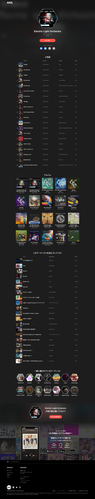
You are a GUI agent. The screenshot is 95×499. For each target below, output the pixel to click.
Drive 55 (25, 276)
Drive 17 (25, 271)
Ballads (74, 190)
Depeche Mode (65, 395)
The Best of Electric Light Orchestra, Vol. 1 (34, 191)
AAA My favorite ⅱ (27, 350)
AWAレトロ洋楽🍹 (27, 318)
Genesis (30, 382)
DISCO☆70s (26, 281)
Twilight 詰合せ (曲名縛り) (29, 329)
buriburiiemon (52, 265)
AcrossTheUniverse (53, 323)
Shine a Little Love (28, 106)
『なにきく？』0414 (27, 292)
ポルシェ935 (51, 297)
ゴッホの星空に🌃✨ (28, 260)
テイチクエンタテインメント (54, 334)
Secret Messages (34, 207)
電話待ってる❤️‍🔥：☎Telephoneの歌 (31, 339)
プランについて (10, 472)
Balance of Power (62, 138)
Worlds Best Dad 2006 (63, 96)
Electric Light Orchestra (15, 461)
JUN (50, 281)
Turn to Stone (27, 133)
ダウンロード (9, 470)
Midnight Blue (27, 159)
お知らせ (8, 474)
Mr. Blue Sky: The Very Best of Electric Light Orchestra (70, 165)
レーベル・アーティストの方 (24, 480)
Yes (38, 382)
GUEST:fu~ (51, 260)
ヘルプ (8, 476)
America (56, 382)
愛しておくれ (51, 308)
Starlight (26, 101)
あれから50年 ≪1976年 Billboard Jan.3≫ (33, 361)
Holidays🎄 (26, 308)
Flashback (61, 69)
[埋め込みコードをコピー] (54, 48)
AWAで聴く (47, 40)
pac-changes (51, 345)
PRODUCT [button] (10, 467)
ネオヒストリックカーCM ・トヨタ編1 (31, 297)
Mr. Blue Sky (27, 69)
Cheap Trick (21, 382)
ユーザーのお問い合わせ (24, 476)
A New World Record (63, 154)
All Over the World (28, 128)
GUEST (50, 271)
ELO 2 (73, 242)
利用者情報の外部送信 (72, 490)
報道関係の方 (22, 478)
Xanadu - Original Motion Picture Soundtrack (68, 128)
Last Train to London (29, 91)
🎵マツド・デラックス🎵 (53, 302)
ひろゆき (51, 339)
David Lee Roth (20, 395)
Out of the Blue (62, 80)
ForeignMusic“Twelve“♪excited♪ (31, 313)
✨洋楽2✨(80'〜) (27, 355)
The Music (56, 395)
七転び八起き (51, 313)
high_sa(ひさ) (52, 329)
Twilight (26, 64)
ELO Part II (60, 207)
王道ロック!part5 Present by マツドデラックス (34, 302)
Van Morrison (47, 382)
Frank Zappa (74, 382)
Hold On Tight (27, 143)
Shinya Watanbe (52, 292)
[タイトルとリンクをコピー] (49, 48)
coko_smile (51, 361)
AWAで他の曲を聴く (55, 416)
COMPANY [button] (23, 467)
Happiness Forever (63, 122)
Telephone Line (27, 154)
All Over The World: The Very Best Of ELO (67, 85)
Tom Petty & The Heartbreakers (38, 396)
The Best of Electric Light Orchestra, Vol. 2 (21, 191)
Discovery (61, 90)
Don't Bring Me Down (29, 112)
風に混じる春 (26, 324)
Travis (65, 382)
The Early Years (61, 242)
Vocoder (21, 207)
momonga (51, 350)
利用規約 (53, 490)
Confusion (26, 117)
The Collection (34, 242)
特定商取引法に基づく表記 (83, 490)
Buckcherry (74, 395)
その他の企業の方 (23, 482)
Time (60, 64)
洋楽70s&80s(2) (27, 345)
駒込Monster (51, 318)
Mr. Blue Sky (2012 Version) (30, 165)
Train (24, 265)
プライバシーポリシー (62, 490)
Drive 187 (25, 287)
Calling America (28, 138)
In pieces (51, 355)
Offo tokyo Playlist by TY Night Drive (32, 334)
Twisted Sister (47, 395)
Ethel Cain (29, 395)
